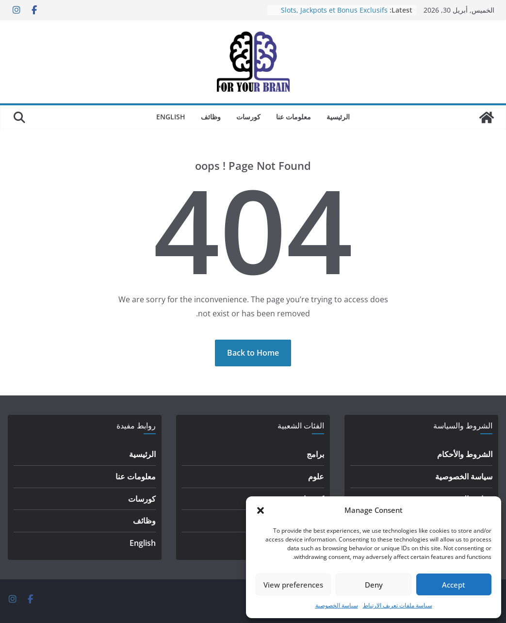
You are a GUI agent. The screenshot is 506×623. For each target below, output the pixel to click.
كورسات (248, 116)
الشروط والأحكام (464, 454)
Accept (453, 585)
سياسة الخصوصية (336, 605)
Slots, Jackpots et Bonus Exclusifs (334, 10)
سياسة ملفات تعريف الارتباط (397, 605)
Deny (374, 585)
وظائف (211, 116)
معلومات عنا (293, 116)
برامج (315, 454)
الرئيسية (338, 116)
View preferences (293, 585)
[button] (260, 510)
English (170, 116)
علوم (316, 476)
